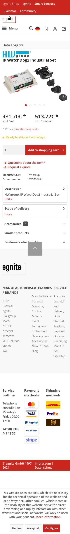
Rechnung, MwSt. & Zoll (60, 346)
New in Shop (40, 346)
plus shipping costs (26, 129)
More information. (48, 517)
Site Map (59, 356)
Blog (35, 351)
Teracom (8, 336)
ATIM (6, 301)
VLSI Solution (11, 341)
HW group (9, 316)
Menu (10, 27)
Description (13, 189)
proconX (8, 331)
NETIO (7, 326)
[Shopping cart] (64, 28)
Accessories (16, 224)
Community (28, 11)
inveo (6, 321)
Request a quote (17, 167)
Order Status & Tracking (59, 321)
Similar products (16, 233)
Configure (51, 528)
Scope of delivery (17, 208)
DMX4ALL (9, 306)
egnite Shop (11, 4)
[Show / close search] (31, 28)
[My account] (55, 28)
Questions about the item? (24, 163)
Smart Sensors (44, 4)
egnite (26, 4)
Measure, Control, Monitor (38, 311)
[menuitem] (10, 28)
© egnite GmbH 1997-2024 (17, 465)
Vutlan (7, 346)
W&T (6, 351)
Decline (16, 528)
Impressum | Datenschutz (44, 465)
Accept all (33, 528)
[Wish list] (46, 28)
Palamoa (10, 11)
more (8, 199)
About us (59, 296)
